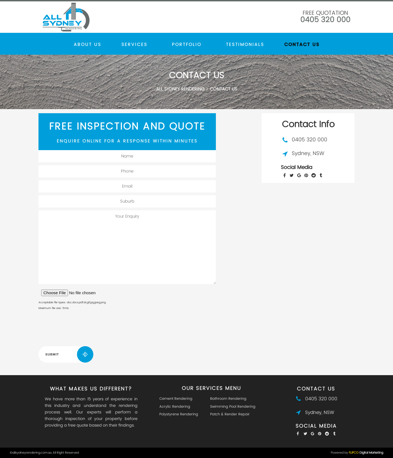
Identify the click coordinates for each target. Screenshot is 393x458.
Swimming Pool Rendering (232, 407)
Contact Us (302, 44)
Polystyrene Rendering (178, 414)
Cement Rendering (175, 399)
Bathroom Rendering (228, 399)
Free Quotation (325, 13)
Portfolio (186, 44)
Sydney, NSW (308, 153)
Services (134, 44)
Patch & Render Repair (230, 414)
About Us (87, 44)
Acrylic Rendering (174, 407)
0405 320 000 (325, 20)
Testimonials (245, 44)
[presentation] (79, 329)
